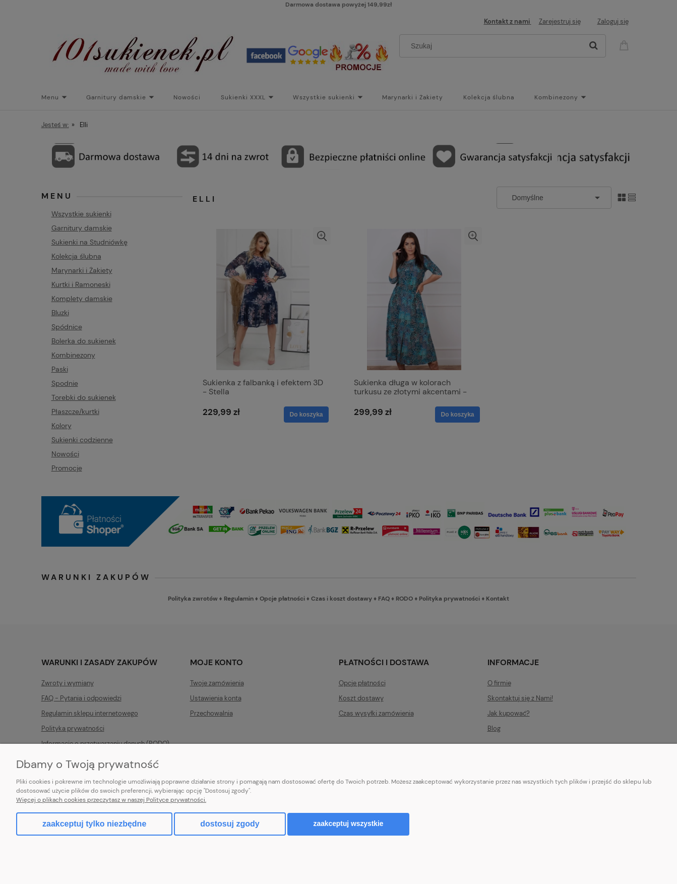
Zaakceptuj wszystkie (349, 824)
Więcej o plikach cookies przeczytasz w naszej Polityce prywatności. (111, 800)
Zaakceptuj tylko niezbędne (94, 823)
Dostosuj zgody (229, 823)
